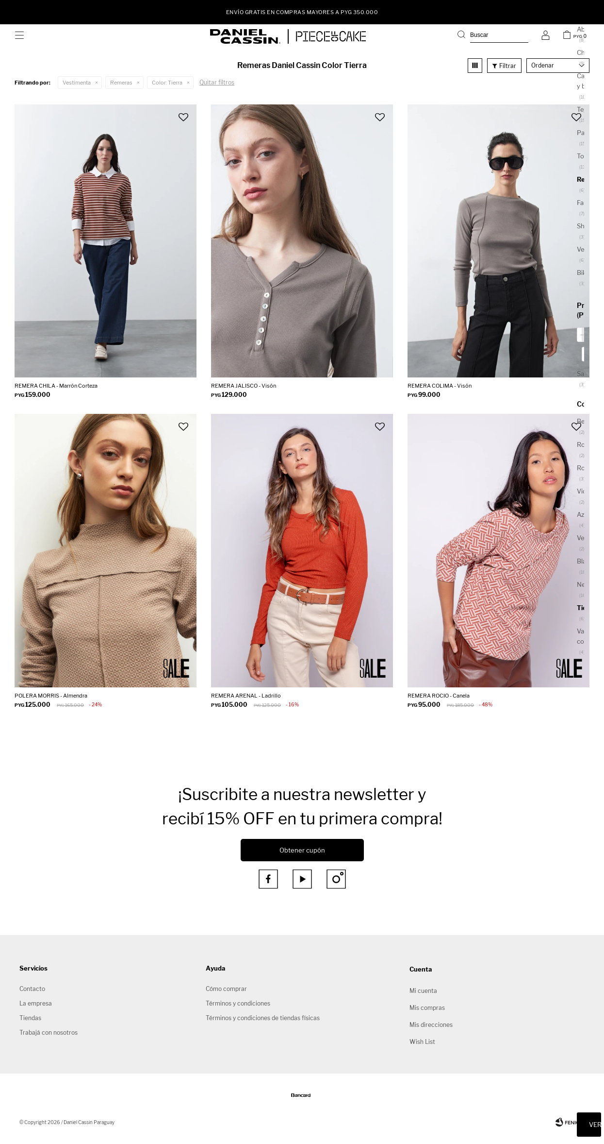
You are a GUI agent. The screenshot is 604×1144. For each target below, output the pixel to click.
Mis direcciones (431, 1024)
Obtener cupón (302, 850)
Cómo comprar (226, 988)
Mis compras (427, 1007)
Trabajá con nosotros (48, 1032)
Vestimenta (77, 82)
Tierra (167, 82)
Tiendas (30, 1018)
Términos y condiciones (238, 1003)
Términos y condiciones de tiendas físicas (263, 1018)
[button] (493, 36)
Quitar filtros (216, 82)
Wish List (422, 1041)
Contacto (32, 988)
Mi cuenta (423, 990)
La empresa (35, 1003)
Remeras (121, 82)
